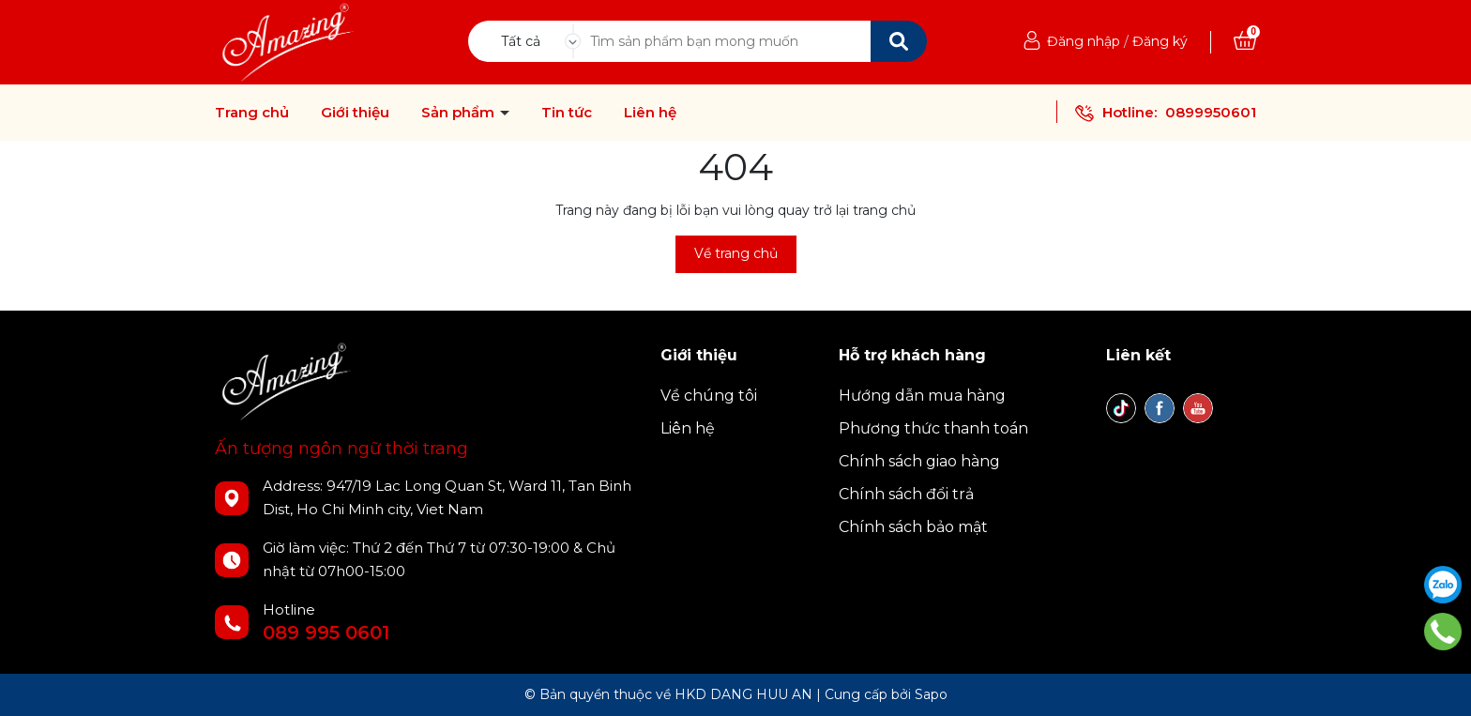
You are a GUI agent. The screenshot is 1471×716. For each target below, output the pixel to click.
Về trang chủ (736, 253)
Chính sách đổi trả (906, 494)
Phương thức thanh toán (933, 428)
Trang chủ (252, 112)
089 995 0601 (326, 632)
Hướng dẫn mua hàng (922, 395)
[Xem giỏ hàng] (1245, 41)
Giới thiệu (355, 112)
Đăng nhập (1083, 41)
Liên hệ (650, 112)
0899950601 (1210, 112)
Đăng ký (1160, 41)
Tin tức (566, 112)
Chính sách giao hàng (919, 461)
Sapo (931, 694)
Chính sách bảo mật (913, 527)
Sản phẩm (459, 112)
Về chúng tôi (708, 395)
